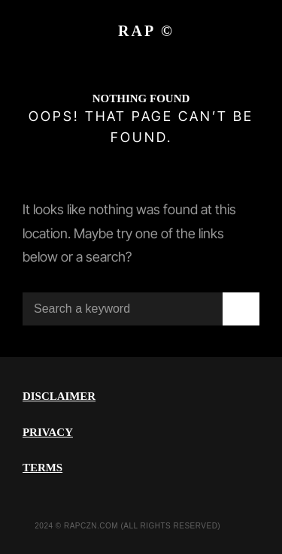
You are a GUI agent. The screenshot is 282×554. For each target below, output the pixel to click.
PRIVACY (48, 432)
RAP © (146, 31)
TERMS (42, 468)
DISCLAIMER (59, 396)
